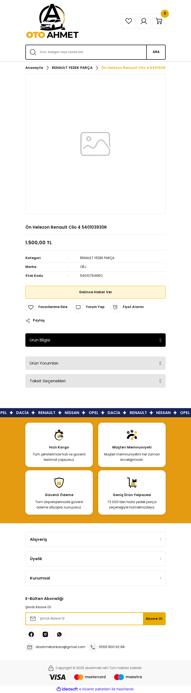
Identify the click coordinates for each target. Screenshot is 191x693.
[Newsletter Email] (95, 618)
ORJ (83, 267)
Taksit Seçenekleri (48, 381)
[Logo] (52, 21)
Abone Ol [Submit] (154, 618)
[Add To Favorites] (46, 307)
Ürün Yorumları (44, 363)
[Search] (95, 52)
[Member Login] (144, 21)
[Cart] (159, 21)
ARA (156, 52)
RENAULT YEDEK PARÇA (97, 258)
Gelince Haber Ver (95, 292)
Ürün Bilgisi (40, 340)
